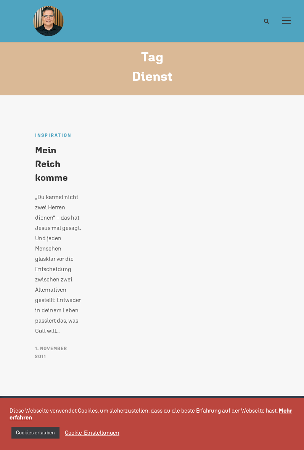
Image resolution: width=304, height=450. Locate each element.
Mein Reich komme (51, 164)
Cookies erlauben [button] (35, 433)
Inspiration (53, 135)
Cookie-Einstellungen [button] (92, 432)
